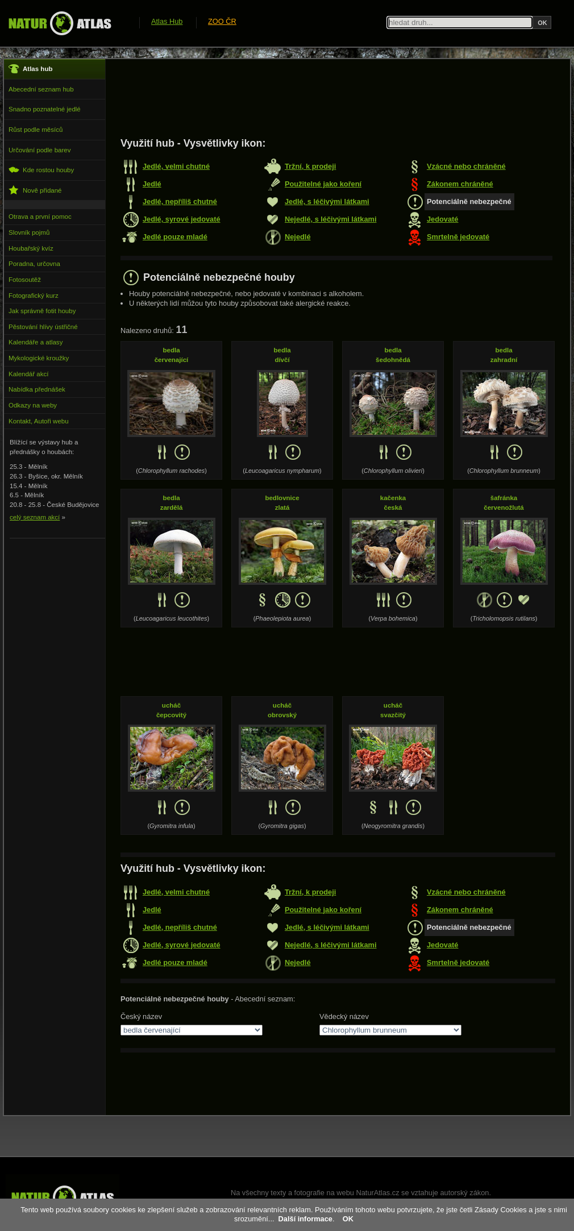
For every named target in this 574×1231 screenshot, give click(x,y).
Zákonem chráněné (460, 184)
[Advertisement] (327, 97)
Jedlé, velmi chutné (176, 166)
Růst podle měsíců (36, 129)
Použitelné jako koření (323, 184)
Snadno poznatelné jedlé (45, 109)
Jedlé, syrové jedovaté (182, 219)
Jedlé (152, 184)
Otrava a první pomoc (40, 216)
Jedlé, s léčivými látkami (327, 201)
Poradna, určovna (34, 263)
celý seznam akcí (35, 517)
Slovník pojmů (29, 232)
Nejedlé (298, 236)
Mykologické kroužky (39, 358)
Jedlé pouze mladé (175, 236)
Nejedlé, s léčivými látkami (330, 219)
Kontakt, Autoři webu (39, 421)
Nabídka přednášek (37, 389)
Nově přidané (35, 190)
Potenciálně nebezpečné (469, 201)
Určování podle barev (39, 150)
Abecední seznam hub (41, 89)
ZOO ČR (222, 21)
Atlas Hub (166, 21)
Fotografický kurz (34, 295)
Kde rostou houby (41, 169)
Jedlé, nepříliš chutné (180, 201)
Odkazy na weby (33, 405)
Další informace (305, 1219)
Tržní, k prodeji (310, 166)
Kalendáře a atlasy (36, 342)
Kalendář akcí (28, 374)
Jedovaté (442, 219)
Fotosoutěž (25, 279)
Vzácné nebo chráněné (466, 166)
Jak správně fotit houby (42, 310)
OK (348, 1219)
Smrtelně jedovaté (458, 236)
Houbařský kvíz (31, 248)
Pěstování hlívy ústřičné (43, 326)
